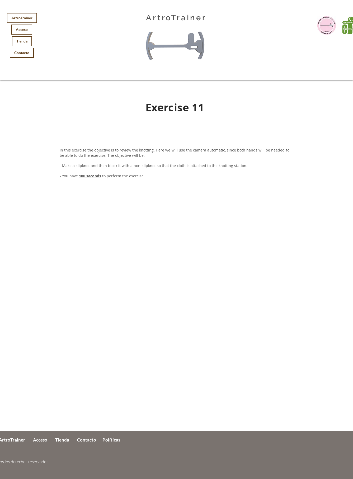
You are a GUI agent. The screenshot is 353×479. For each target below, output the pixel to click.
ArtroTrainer (21, 18)
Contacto (21, 52)
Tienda (21, 41)
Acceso (22, 29)
